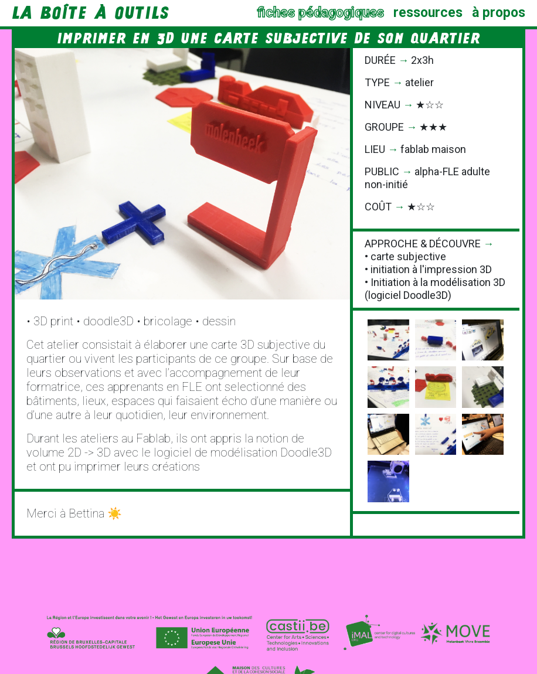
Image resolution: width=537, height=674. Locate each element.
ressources (428, 13)
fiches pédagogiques (320, 13)
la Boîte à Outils (90, 13)
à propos (498, 13)
